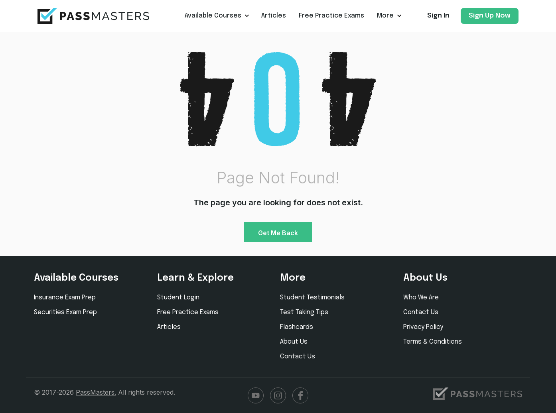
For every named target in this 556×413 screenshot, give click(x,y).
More (385, 15)
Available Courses (213, 15)
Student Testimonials (312, 297)
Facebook (300, 395)
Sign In (438, 15)
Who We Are (421, 297)
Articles (273, 15)
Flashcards (296, 327)
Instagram (278, 395)
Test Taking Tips (304, 312)
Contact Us (297, 356)
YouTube (255, 395)
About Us (294, 341)
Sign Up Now (490, 15)
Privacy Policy (423, 327)
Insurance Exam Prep (65, 297)
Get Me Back (278, 233)
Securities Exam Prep (65, 312)
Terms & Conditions (432, 341)
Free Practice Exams (331, 15)
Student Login (178, 297)
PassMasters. (96, 392)
